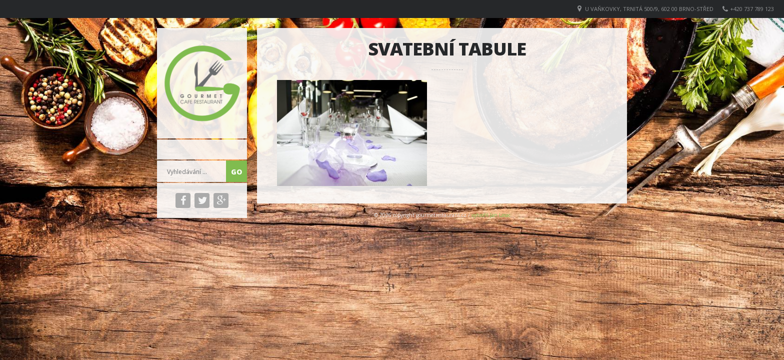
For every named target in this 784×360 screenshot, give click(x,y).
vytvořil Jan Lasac (491, 215)
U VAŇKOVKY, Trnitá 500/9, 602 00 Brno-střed (649, 8)
